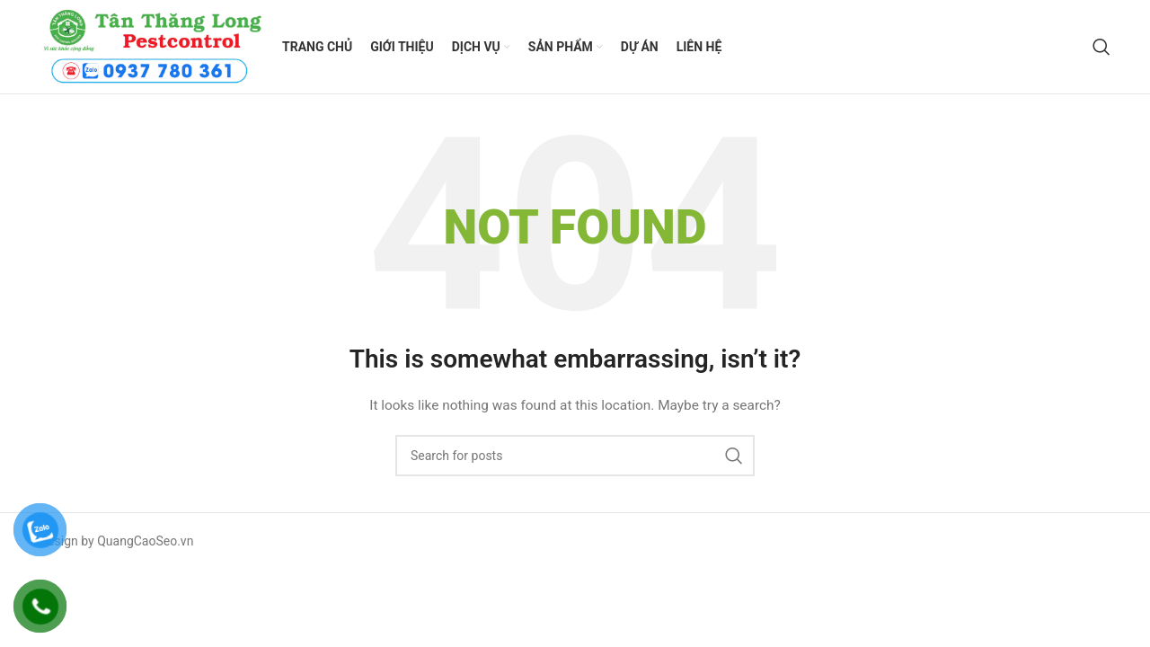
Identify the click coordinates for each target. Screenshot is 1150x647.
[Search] (1101, 47)
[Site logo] (152, 46)
